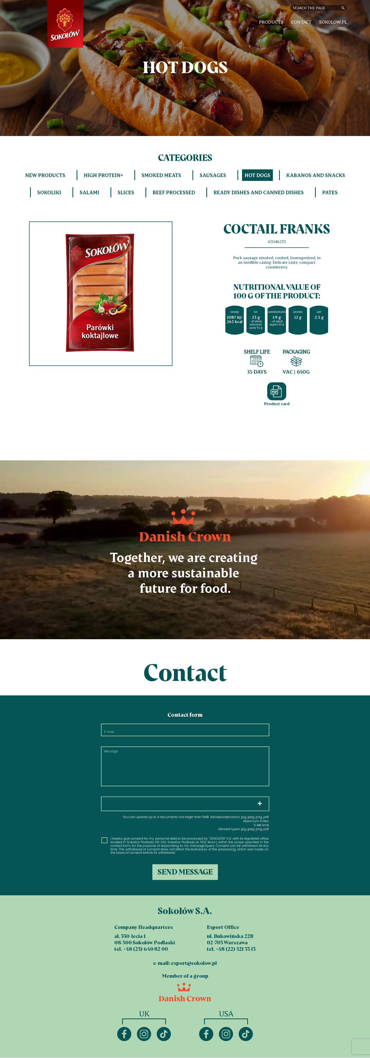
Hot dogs (257, 175)
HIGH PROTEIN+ (103, 175)
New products (45, 175)
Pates (330, 192)
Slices (126, 192)
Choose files (185, 804)
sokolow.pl (333, 22)
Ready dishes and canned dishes (259, 192)
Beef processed (174, 192)
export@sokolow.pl (194, 963)
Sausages (213, 175)
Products (271, 22)
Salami (89, 192)
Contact (301, 22)
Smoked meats (161, 175)
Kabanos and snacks (315, 175)
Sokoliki (49, 192)
